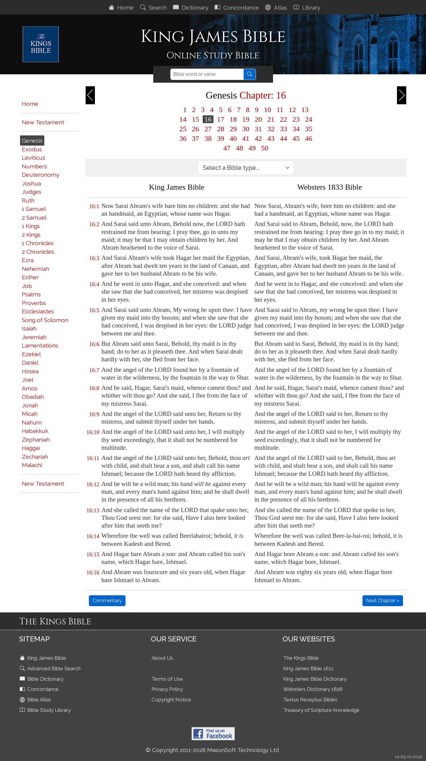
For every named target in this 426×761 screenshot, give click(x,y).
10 (267, 110)
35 (308, 129)
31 (258, 129)
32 (271, 129)
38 (208, 138)
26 (195, 129)
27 (208, 129)
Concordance (237, 7)
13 (305, 110)
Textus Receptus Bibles (310, 700)
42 (258, 138)
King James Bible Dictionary (315, 679)
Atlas (277, 7)
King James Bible (43, 658)
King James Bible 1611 (308, 668)
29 (233, 129)
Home (122, 7)
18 (233, 119)
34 (296, 129)
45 (296, 138)
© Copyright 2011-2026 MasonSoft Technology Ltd (212, 750)
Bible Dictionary (42, 679)
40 (233, 138)
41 (245, 138)
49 (252, 148)
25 (183, 129)
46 (308, 138)
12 (292, 110)
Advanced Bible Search (51, 668)
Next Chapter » (382, 600)
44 (283, 138)
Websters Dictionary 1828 (312, 689)
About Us (162, 658)
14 (183, 119)
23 (296, 119)
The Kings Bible (301, 658)
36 (183, 138)
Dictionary (191, 7)
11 (280, 110)
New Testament (43, 122)
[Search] (207, 74)
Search (154, 7)
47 (227, 148)
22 (283, 119)
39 (220, 138)
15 (195, 119)
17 (220, 119)
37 (195, 138)
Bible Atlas (36, 700)
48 (239, 148)
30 (245, 129)
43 (271, 138)
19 (245, 119)
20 (258, 119)
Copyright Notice (171, 700)
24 (308, 119)
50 (264, 148)
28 (220, 129)
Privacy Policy (167, 689)
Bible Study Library (46, 710)
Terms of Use (167, 679)
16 (208, 119)
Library (307, 7)
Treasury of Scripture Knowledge (321, 710)
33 (283, 129)
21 (271, 119)
